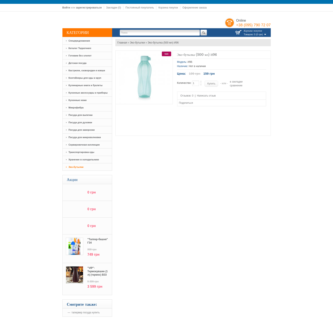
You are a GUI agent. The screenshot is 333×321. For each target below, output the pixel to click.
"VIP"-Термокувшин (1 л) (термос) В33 (97, 271)
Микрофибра (76, 107)
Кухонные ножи (78, 100)
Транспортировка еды (81, 152)
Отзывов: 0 (186, 95)
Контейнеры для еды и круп (85, 78)
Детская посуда (78, 63)
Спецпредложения (79, 40)
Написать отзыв (206, 95)
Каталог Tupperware (80, 48)
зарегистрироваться (89, 7)
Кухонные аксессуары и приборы (88, 92)
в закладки (236, 81)
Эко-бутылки (76, 167)
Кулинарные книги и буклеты (86, 85)
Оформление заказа (194, 7)
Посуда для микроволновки (85, 137)
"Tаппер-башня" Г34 (97, 241)
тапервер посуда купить (86, 312)
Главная (122, 42)
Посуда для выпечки (81, 115)
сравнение (236, 85)
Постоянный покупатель (140, 7)
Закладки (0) (113, 7)
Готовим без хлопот (80, 55)
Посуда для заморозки (82, 130)
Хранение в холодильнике (84, 159)
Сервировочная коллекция (84, 144)
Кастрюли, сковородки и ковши (87, 70)
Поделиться (186, 102)
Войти (66, 7)
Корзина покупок (168, 7)
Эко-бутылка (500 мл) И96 (163, 42)
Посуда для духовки (80, 122)
